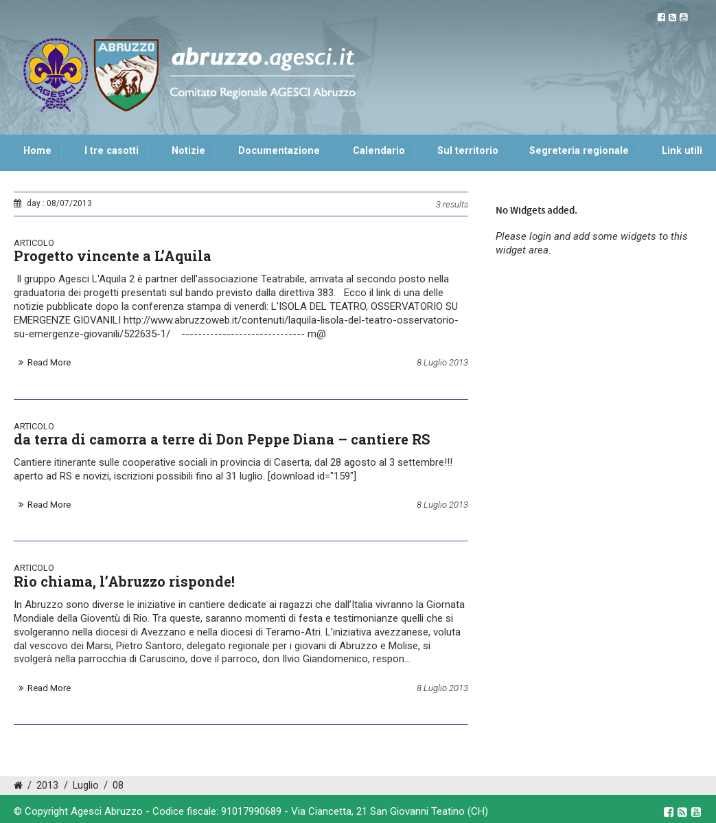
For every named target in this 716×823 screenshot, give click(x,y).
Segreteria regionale (579, 151)
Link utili (682, 151)
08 (118, 785)
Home (37, 151)
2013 (47, 785)
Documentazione (279, 151)
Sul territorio (467, 151)
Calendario (379, 151)
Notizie (188, 151)
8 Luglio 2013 (442, 362)
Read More (49, 362)
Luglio (86, 785)
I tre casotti (111, 151)
